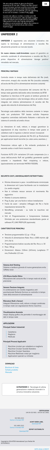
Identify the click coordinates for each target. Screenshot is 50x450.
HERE (31, 12)
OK (45, 3)
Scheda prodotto (11, 370)
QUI (11, 26)
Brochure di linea (11, 367)
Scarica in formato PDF (17, 420)
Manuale (8, 372)
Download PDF (36, 424)
